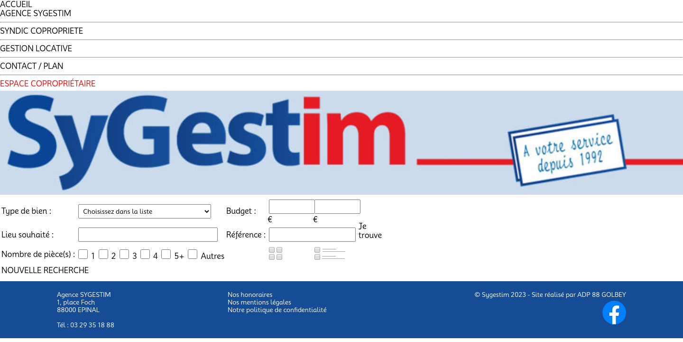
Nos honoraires (250, 294)
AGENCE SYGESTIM (35, 13)
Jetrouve (370, 231)
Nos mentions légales (259, 302)
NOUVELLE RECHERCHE (45, 270)
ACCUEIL (16, 4)
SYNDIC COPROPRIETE (41, 31)
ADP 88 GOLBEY (601, 294)
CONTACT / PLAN (32, 66)
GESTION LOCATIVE (36, 48)
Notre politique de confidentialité (277, 310)
